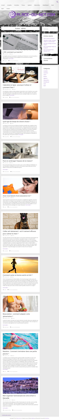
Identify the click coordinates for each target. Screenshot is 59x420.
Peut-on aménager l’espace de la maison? (18, 161)
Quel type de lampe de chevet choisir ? (16, 122)
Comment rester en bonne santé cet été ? (17, 275)
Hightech (30, 5)
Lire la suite (11, 58)
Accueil (3, 5)
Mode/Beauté (46, 5)
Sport (2, 8)
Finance (23, 5)
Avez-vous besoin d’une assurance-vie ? (17, 196)
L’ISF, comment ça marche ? (13, 52)
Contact (8, 8)
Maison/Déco (37, 5)
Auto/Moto (16, 5)
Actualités (9, 5)
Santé (52, 5)
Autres (9, 410)
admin (12, 54)
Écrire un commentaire (13, 60)
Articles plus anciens (6, 415)
